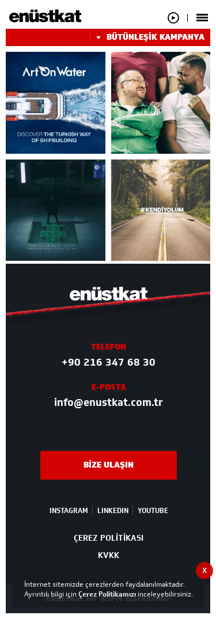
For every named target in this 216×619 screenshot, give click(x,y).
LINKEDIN (112, 510)
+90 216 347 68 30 (109, 362)
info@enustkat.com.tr (108, 402)
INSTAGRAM (69, 510)
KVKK (108, 555)
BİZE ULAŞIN (109, 465)
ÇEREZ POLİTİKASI (108, 538)
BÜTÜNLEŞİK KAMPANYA (147, 37)
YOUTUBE (153, 510)
